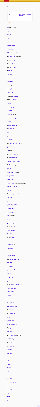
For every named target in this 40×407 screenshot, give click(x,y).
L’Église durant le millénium (12, 321)
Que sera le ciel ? (9, 357)
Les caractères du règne (12, 313)
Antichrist (11, 216)
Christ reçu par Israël (9, 233)
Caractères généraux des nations (11, 92)
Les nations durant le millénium (12, 335)
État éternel (8, 379)
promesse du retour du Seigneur (13, 157)
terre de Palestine (14, 77)
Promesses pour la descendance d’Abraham (12, 45)
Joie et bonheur (8, 317)
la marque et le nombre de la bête (17, 222)
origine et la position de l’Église (13, 118)
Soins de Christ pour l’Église (10, 129)
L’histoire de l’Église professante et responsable (15, 143)
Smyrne (8, 146)
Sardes (8, 150)
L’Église (8, 38)
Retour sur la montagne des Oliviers (11, 291)
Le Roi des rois (11, 299)
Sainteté (8, 132)
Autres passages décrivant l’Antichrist (11, 223)
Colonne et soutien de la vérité (10, 136)
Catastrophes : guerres (9, 114)
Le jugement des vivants (12, 292)
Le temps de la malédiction (10, 74)
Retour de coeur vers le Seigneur (11, 230)
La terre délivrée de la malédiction (10, 320)
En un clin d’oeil (8, 176)
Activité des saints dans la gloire (10, 194)
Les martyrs (8, 215)
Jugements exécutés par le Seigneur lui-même (12, 263)
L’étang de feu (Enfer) (9, 353)
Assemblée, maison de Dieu (11, 128)
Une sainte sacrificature (10, 139)
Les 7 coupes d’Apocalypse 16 (10, 266)
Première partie (9, 14)
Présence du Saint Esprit (10, 135)
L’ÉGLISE (8, 117)
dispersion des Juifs (10, 70)
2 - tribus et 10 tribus (9, 205)
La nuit (8, 368)
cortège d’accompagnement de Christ (12, 288)
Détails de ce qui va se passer (10, 175)
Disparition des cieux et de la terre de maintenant (12, 356)
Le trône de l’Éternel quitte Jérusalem (12, 56)
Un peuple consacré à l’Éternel (10, 49)
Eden (7, 371)
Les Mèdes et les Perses (15, 96)
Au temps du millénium (9, 378)
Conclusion (9, 20)
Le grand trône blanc (11, 346)
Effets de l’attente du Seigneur (12, 397)
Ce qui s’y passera (9, 273)
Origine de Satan (9, 103)
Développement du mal (9, 110)
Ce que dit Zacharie (9, 280)
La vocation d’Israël (12, 42)
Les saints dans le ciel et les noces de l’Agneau (14, 193)
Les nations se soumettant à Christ (11, 339)
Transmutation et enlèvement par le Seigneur (12, 172)
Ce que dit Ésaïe (9, 281)
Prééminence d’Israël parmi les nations (11, 328)
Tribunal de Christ (9, 190)
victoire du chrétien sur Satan (11, 107)
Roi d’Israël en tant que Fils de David (11, 302)
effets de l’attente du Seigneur (20, 20)
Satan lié (8, 310)
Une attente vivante (9, 168)
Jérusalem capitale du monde (10, 331)
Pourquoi (8, 27)
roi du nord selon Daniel (10, 277)
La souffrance (8, 364)
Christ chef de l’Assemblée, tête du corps (12, 125)
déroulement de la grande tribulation (12, 211)
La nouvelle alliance (9, 234)
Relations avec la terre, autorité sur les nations (12, 324)
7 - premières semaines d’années (11, 63)
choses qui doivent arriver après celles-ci (12, 186)
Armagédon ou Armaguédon (13, 269)
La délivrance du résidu (12, 226)
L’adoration (8, 393)
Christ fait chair (9, 375)
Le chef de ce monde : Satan (13, 100)
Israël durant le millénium (12, 327)
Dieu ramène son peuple (10, 59)
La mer (8, 360)
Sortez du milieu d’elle (10, 251)
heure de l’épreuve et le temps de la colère (15, 259)
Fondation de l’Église (9, 121)
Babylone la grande (12, 237)
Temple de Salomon (9, 374)
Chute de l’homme (9, 34)
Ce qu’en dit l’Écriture (9, 262)
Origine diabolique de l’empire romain (11, 255)
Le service (8, 396)
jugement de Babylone (10, 248)
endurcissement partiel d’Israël (11, 183)
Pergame (8, 147)
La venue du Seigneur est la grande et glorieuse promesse (13, 161)
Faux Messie (8, 219)
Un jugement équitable (9, 350)
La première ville (9, 89)
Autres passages (9, 295)
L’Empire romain (14, 99)
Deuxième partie (9, 15)
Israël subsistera (9, 71)
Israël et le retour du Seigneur (13, 78)
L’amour (8, 386)
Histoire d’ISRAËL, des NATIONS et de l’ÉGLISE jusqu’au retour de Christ (24, 14)
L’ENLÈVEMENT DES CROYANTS (14, 154)
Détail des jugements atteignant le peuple (12, 212)
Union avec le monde (9, 241)
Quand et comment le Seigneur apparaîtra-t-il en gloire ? (16, 284)
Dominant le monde (9, 240)
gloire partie (9, 53)
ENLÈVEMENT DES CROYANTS (21, 15)
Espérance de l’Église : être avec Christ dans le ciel (12, 158)
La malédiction (9, 367)
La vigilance (8, 400)
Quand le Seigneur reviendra (12, 164)
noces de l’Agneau (10, 197)
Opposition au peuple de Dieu (10, 88)
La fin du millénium (11, 342)
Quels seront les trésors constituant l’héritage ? (12, 382)
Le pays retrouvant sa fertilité (10, 208)
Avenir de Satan (9, 106)
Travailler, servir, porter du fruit (9, 403)
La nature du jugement (9, 349)
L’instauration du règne (11, 309)
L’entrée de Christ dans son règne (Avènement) (12, 306)
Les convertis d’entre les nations (10, 338)
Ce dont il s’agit (9, 270)
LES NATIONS (8, 85)
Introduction (8, 31)
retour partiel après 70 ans (13, 60)
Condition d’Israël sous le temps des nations (12, 52)
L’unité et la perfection (9, 389)
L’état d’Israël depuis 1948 (10, 81)
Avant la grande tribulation (10, 179)
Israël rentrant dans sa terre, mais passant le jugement (13, 204)
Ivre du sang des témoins (10, 244)
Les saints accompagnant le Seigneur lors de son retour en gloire (14, 187)
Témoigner (7, 404)
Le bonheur (8, 385)
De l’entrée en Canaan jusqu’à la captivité (14, 48)
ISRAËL (7, 41)
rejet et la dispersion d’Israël (13, 67)
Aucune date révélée (9, 165)
